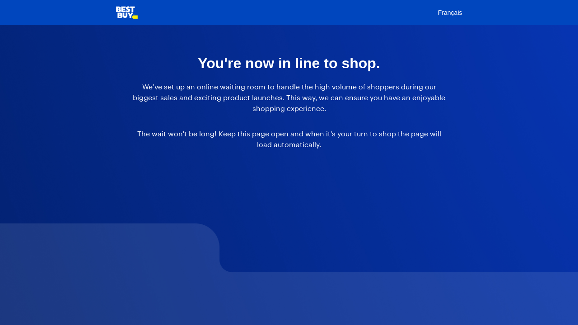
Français (450, 12)
